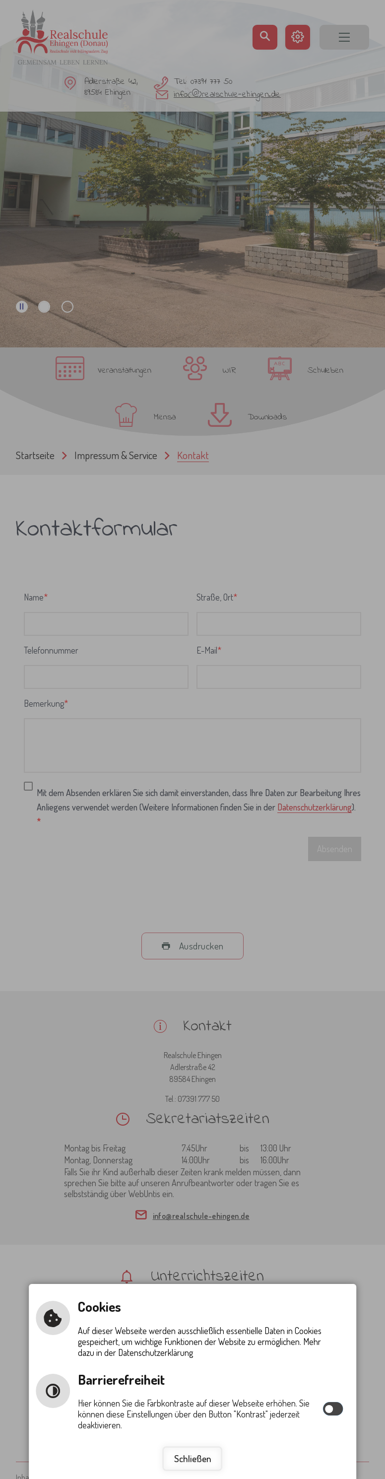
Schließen (192, 1458)
